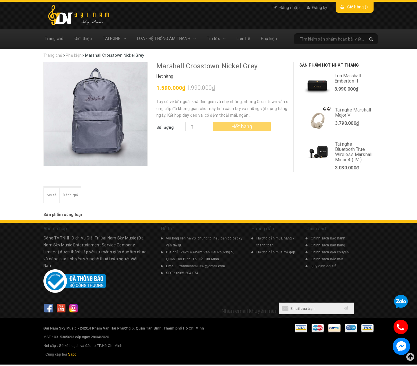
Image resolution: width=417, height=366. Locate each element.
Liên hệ (243, 38)
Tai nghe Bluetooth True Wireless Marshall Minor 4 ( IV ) (354, 151)
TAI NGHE (114, 38)
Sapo (72, 356)
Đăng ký (317, 7)
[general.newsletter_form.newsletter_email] (309, 310)
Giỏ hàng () (357, 7)
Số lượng (165, 127)
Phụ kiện (269, 38)
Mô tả (53, 196)
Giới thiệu (83, 38)
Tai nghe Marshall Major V (353, 112)
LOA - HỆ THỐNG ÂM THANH (166, 38)
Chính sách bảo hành (328, 240)
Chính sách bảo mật (327, 261)
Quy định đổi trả (324, 268)
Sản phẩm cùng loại (62, 216)
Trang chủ (54, 38)
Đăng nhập (286, 7)
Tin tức (216, 38)
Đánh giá (74, 196)
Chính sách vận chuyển (330, 254)
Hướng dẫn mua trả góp (276, 254)
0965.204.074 (187, 274)
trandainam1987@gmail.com (202, 268)
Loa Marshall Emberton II (347, 78)
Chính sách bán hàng (328, 247)
